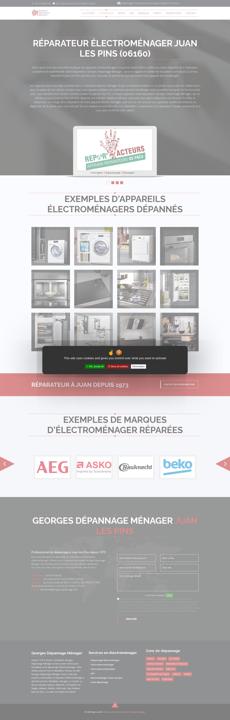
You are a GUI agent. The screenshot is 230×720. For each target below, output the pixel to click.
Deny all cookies (118, 366)
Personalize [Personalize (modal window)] (138, 366)
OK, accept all (95, 366)
